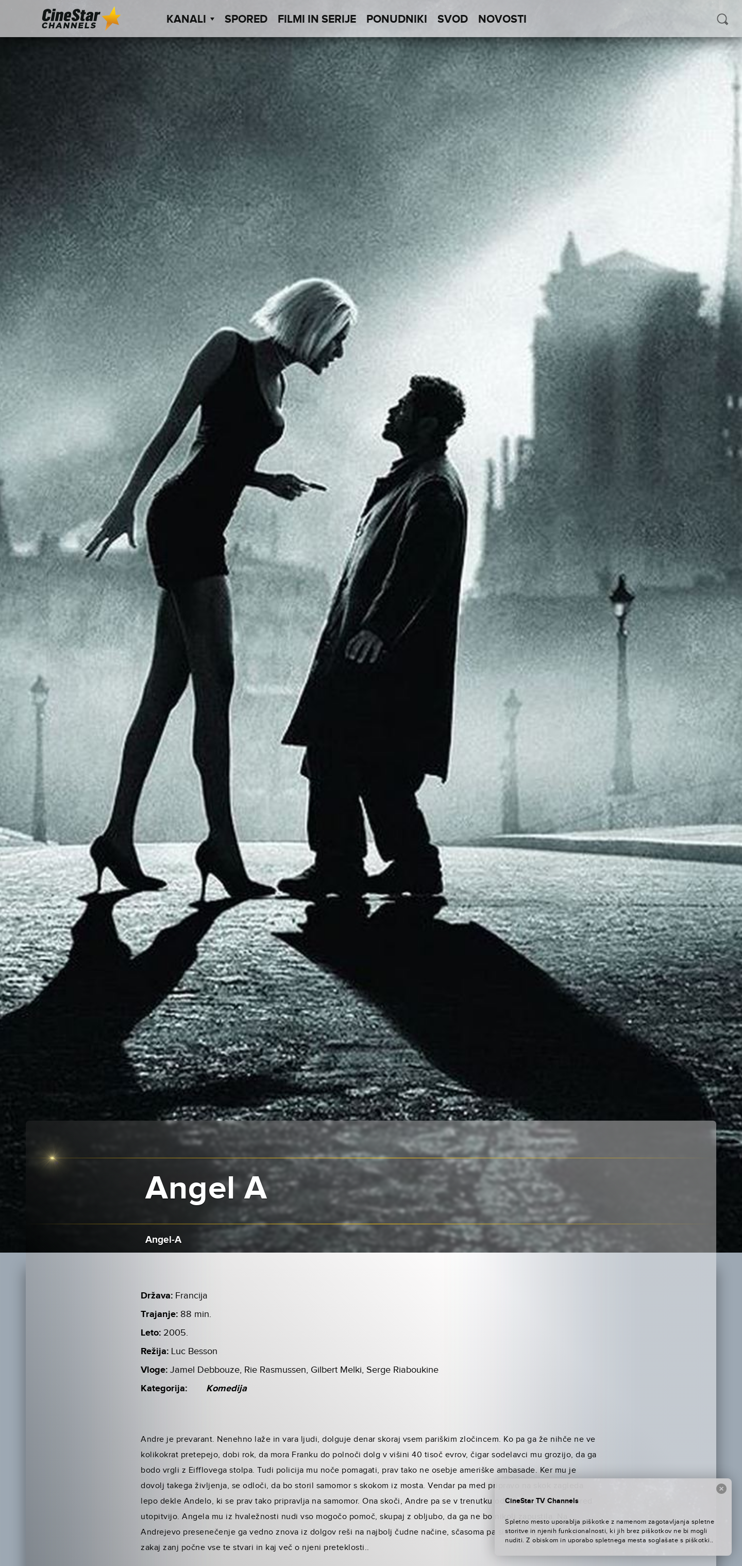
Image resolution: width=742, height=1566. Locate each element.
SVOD (452, 19)
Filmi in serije (317, 19)
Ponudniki (396, 19)
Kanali (190, 19)
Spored (246, 19)
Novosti (502, 19)
